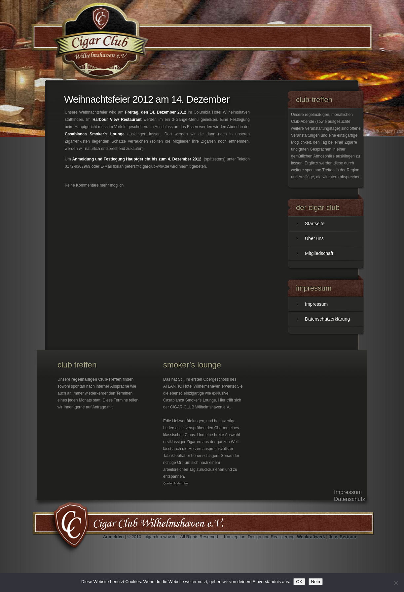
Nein (315, 581)
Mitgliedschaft (319, 253)
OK (299, 581)
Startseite (314, 223)
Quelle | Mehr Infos (175, 483)
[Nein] (395, 582)
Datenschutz (349, 499)
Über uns (314, 238)
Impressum (316, 304)
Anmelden (113, 536)
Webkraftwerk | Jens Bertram (326, 536)
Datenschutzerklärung (327, 319)
